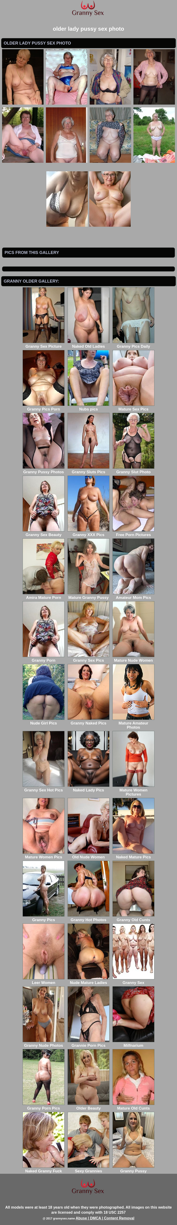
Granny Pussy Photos (44, 470)
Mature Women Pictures (133, 790)
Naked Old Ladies (88, 344)
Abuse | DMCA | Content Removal (105, 1218)
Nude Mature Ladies (88, 980)
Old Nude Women (88, 855)
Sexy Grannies (88, 1169)
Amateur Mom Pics (133, 595)
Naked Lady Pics (88, 788)
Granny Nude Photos (44, 1043)
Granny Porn (44, 658)
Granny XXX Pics (88, 532)
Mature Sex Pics (133, 407)
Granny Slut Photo (133, 470)
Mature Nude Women (133, 658)
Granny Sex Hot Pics (44, 788)
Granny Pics (44, 918)
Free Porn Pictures (133, 532)
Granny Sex (133, 980)
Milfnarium (133, 1043)
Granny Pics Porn (44, 407)
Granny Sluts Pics (88, 470)
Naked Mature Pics (133, 855)
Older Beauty (88, 1106)
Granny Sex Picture (44, 344)
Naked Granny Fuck (44, 1169)
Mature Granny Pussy (88, 595)
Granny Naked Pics (88, 721)
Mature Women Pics (44, 855)
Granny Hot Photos (88, 918)
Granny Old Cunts (133, 918)
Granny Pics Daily (133, 344)
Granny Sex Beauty (44, 532)
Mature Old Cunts (133, 1106)
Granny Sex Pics (88, 658)
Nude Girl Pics (44, 721)
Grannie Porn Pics (88, 1043)
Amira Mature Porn (44, 595)
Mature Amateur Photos (133, 723)
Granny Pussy (133, 1169)
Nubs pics (88, 407)
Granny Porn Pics (44, 1106)
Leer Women (44, 980)
